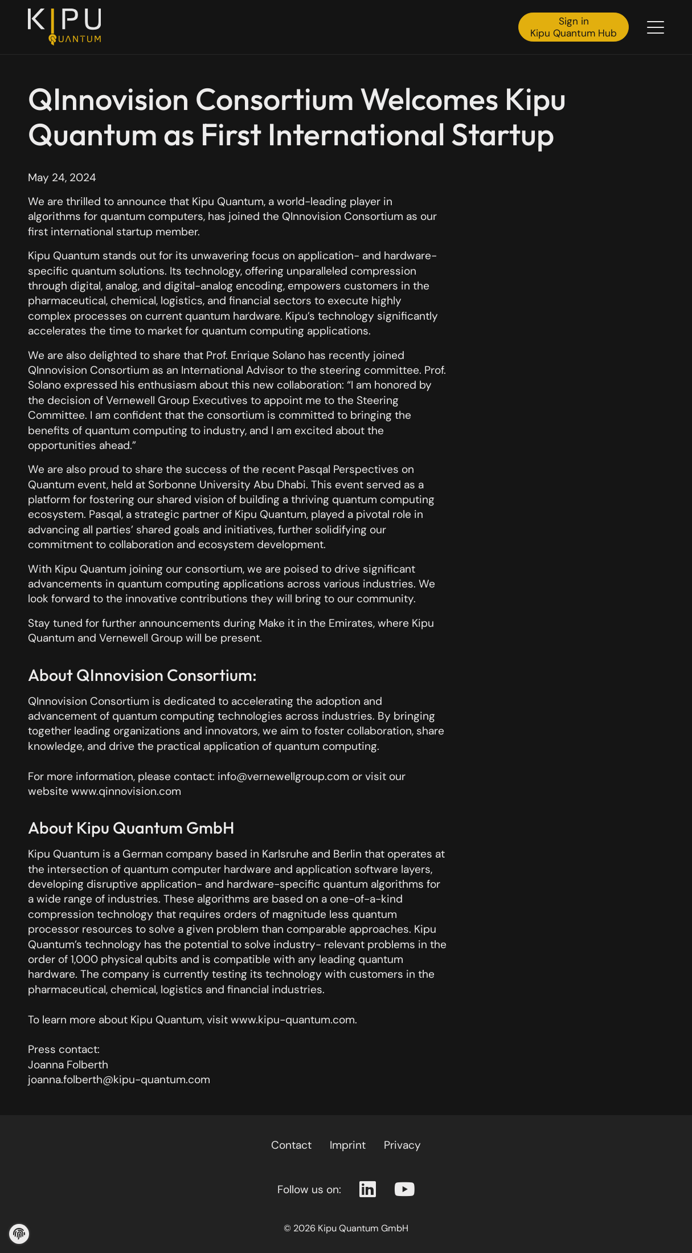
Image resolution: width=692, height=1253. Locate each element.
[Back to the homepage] (68, 27)
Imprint (348, 1145)
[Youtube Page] (404, 1190)
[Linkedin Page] (367, 1190)
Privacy (402, 1145)
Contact (291, 1145)
